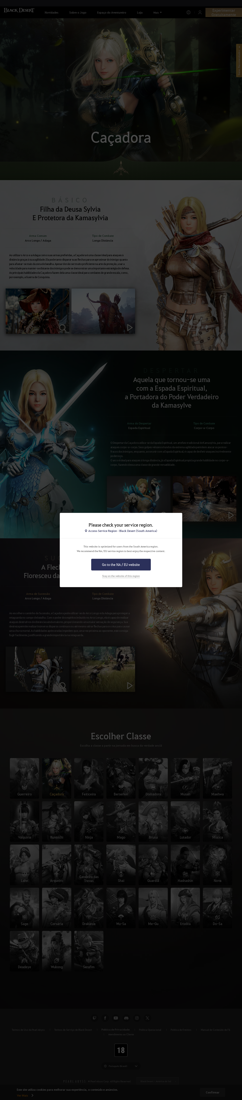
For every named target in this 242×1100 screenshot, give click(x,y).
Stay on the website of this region (121, 575)
